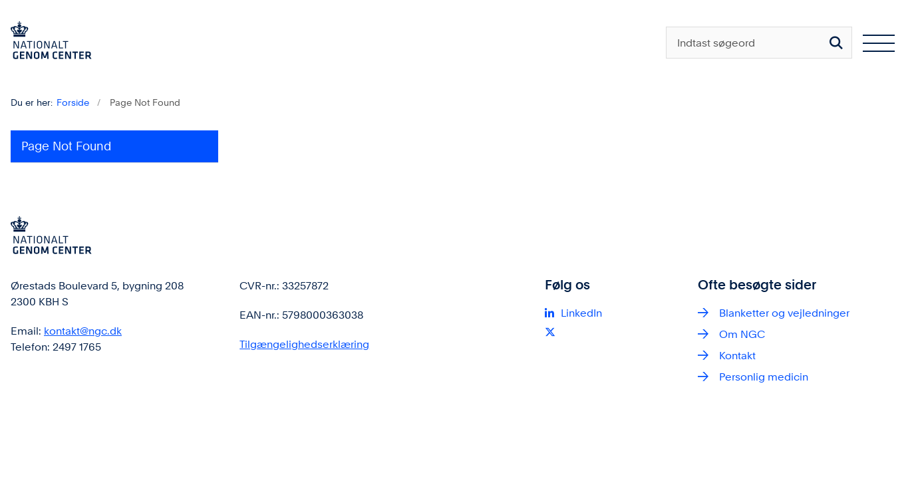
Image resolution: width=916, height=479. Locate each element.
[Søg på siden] (836, 43)
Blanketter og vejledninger (784, 313)
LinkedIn (581, 313)
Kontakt (737, 355)
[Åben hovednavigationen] (879, 43)
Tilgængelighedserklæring (304, 344)
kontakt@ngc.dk (83, 331)
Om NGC (742, 334)
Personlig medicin (763, 377)
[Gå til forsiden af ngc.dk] (46, 42)
